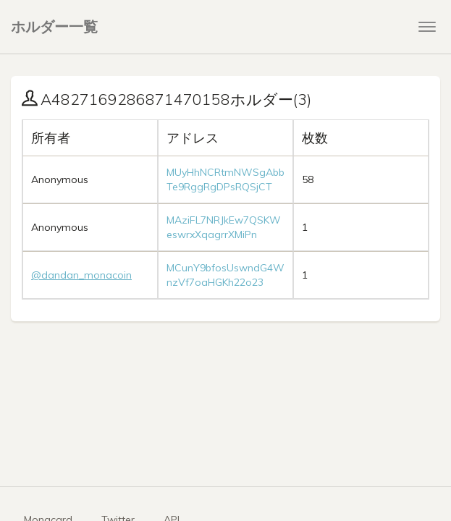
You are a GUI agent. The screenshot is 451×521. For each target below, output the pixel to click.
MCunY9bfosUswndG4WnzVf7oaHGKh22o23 (225, 275)
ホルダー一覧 (54, 26)
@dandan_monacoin (81, 274)
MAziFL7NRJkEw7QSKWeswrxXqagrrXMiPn (224, 227)
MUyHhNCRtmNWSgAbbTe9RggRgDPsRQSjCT (225, 179)
